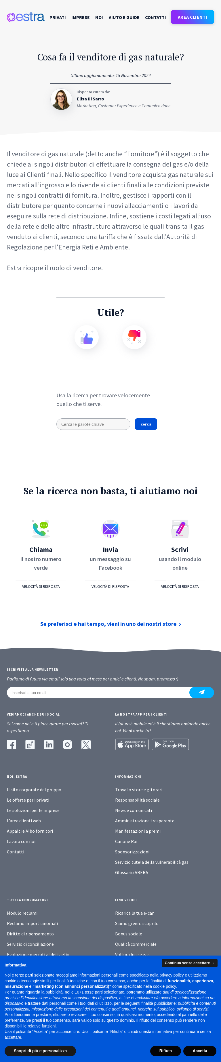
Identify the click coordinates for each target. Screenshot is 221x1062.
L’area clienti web (24, 820)
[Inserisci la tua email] (101, 692)
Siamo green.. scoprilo (137, 923)
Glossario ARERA (131, 872)
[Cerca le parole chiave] (93, 424)
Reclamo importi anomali (32, 923)
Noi (99, 17)
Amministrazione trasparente (144, 820)
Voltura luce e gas (132, 954)
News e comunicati (133, 810)
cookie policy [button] (164, 986)
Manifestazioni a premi (138, 831)
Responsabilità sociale (137, 800)
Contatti (155, 17)
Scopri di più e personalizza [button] (40, 1051)
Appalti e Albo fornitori (30, 831)
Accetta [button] (200, 1051)
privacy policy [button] (172, 975)
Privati (57, 17)
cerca (146, 424)
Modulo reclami (22, 913)
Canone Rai (126, 841)
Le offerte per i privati (28, 800)
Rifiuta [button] (165, 1051)
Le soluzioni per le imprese (33, 810)
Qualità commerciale (136, 944)
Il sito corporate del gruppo (34, 789)
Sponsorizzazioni (132, 852)
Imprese (80, 17)
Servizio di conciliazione (30, 944)
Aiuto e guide (124, 17)
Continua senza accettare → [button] (190, 963)
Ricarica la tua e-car (134, 913)
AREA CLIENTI (192, 17)
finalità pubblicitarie (158, 1003)
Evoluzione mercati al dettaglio (38, 954)
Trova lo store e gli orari (138, 789)
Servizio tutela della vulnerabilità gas (151, 862)
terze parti (94, 992)
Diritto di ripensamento (30, 934)
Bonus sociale (128, 934)
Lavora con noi (21, 841)
